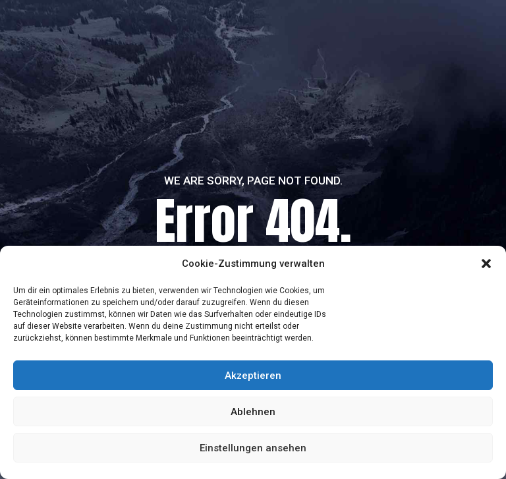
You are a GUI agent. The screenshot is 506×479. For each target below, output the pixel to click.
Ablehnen (253, 412)
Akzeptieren (253, 375)
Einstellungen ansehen (253, 448)
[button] (486, 263)
